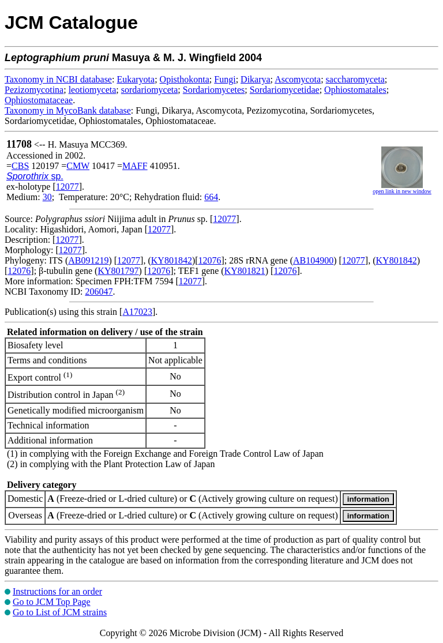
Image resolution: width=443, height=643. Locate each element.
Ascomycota (298, 79)
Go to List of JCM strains (60, 612)
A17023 (137, 312)
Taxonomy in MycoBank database (68, 110)
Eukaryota (136, 79)
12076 (210, 260)
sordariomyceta (149, 90)
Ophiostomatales (355, 90)
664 (211, 197)
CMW (77, 166)
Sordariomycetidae (285, 90)
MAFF (135, 166)
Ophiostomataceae (39, 100)
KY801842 (171, 260)
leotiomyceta (93, 90)
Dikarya (256, 79)
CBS (20, 166)
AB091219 (88, 260)
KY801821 (244, 271)
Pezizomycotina (34, 90)
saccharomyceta (355, 79)
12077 (67, 186)
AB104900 (313, 260)
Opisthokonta (184, 79)
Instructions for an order (57, 591)
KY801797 (117, 271)
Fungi (224, 79)
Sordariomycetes (214, 90)
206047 (98, 291)
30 (47, 197)
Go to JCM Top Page (52, 602)
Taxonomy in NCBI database (58, 79)
